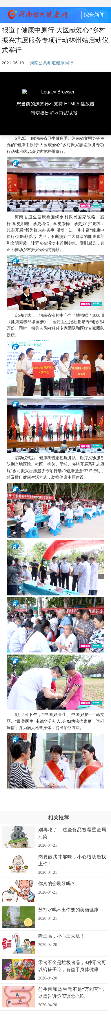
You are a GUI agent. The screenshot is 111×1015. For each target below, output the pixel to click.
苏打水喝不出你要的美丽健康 (68, 909)
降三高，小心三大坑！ (61, 935)
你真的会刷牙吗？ (56, 883)
